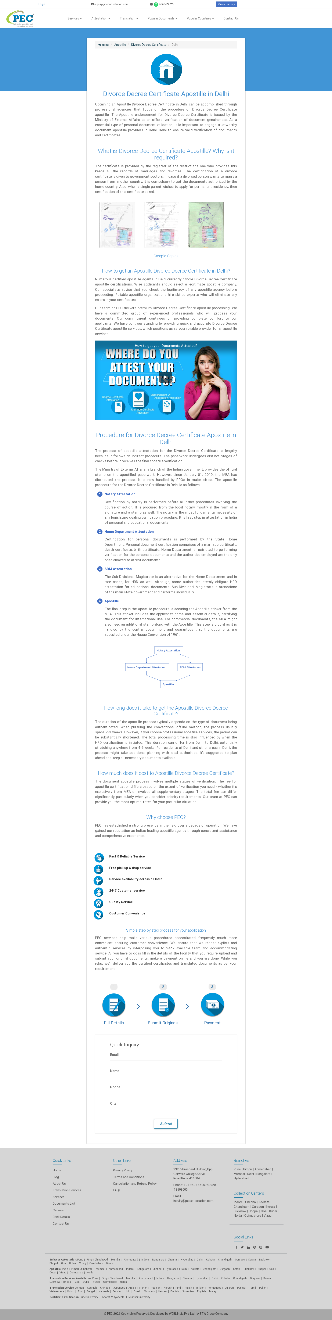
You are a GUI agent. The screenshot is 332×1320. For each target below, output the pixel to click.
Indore (145, 1259)
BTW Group (207, 1314)
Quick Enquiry (226, 4)
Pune (237, 1169)
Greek (137, 1291)
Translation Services (67, 1190)
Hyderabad (187, 1259)
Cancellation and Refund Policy (134, 1183)
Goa (63, 1263)
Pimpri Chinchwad (97, 1259)
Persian (117, 1291)
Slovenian (188, 1291)
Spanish (92, 1287)
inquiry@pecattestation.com (110, 4)
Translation (129, 18)
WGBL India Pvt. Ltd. (182, 1314)
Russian (155, 1287)
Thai (80, 1291)
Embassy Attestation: (63, 1259)
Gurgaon (225, 1268)
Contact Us (231, 18)
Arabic (132, 1287)
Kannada (104, 1291)
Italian (188, 1287)
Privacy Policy (122, 1170)
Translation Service (62, 1287)
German (79, 1287)
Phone (115, 1087)
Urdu (127, 1291)
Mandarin (149, 1291)
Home (57, 1170)
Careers (58, 1210)
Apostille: (55, 1268)
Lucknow (55, 1281)
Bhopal (54, 1263)
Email (114, 1055)
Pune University (89, 1297)
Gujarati (229, 1287)
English (201, 1291)
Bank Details (61, 1217)
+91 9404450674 (196, 1185)
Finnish (174, 1291)
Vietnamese (57, 1291)
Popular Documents (162, 18)
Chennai (172, 1259)
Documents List (64, 1203)
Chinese (105, 1287)
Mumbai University (139, 1297)
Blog (56, 1177)
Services (75, 18)
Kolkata (210, 1259)
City (113, 1103)
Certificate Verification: (64, 1297)
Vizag (82, 1263)
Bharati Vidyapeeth (113, 1297)
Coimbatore (96, 1263)
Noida (109, 1263)
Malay (212, 1291)
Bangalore (158, 1259)
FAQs (116, 1190)
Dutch (70, 1291)
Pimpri (247, 1169)
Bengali (91, 1291)
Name (114, 1071)
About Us (59, 1183)
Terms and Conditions (128, 1177)
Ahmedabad (263, 1169)
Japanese (119, 1287)
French (143, 1287)
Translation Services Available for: (71, 1278)
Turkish (199, 1287)
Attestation (100, 18)
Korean (168, 1287)
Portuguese (214, 1287)
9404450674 (162, 4)
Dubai (72, 1263)
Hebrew (162, 1291)
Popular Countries (200, 18)
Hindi (178, 1287)
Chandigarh (225, 1259)
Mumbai (115, 1259)
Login (42, 4)
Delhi (200, 1259)
